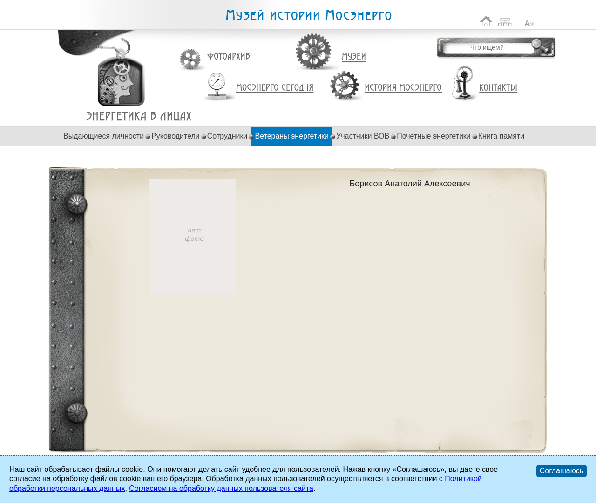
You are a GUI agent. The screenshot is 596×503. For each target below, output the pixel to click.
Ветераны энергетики (292, 136)
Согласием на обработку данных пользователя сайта (221, 488)
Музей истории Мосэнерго (308, 15)
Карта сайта (505, 21)
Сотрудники (227, 136)
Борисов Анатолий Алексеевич (139, 116)
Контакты (498, 88)
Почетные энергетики (434, 136)
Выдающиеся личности (103, 136)
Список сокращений (526, 21)
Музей (354, 57)
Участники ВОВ (362, 136)
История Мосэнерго (403, 88)
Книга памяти (501, 136)
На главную (486, 21)
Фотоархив (228, 57)
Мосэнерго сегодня (275, 88)
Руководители (175, 136)
